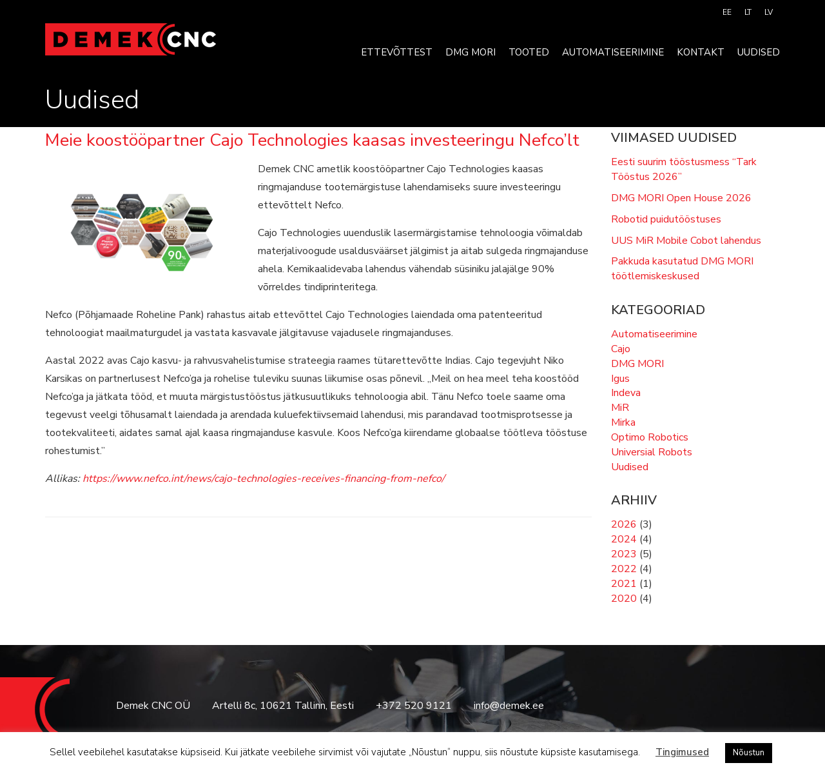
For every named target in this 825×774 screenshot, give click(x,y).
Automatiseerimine (613, 52)
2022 (624, 569)
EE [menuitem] (727, 12)
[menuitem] (727, 12)
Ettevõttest (396, 52)
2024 (624, 539)
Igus (620, 379)
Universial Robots (651, 452)
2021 (624, 584)
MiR (620, 408)
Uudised (758, 52)
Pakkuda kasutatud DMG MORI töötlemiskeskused (682, 268)
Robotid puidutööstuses (666, 219)
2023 (624, 554)
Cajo (620, 349)
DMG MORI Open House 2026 (681, 198)
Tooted (529, 52)
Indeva (626, 393)
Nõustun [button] (748, 753)
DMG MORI (470, 52)
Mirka (623, 422)
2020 (624, 598)
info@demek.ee (509, 706)
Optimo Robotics (649, 437)
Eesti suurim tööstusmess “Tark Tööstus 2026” (684, 169)
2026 (624, 524)
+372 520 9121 (414, 706)
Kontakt (700, 52)
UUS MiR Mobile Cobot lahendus (686, 240)
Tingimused (682, 752)
